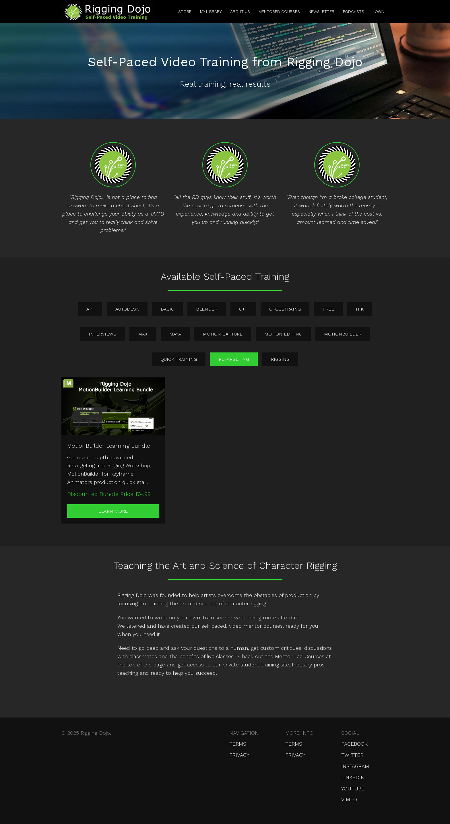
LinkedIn (352, 777)
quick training (178, 359)
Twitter (352, 755)
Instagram (355, 766)
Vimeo (349, 799)
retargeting (234, 359)
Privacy (239, 755)
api (90, 309)
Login (378, 11)
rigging (280, 359)
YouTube (352, 789)
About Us (240, 11)
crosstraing (285, 309)
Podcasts (353, 11)
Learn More (113, 511)
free (328, 309)
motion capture (223, 334)
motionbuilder (342, 334)
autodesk (127, 309)
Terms (237, 744)
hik (360, 309)
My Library (211, 11)
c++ (243, 309)
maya (175, 334)
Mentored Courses (279, 11)
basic (167, 309)
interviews (102, 334)
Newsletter (321, 11)
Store (184, 11)
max (143, 334)
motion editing (283, 334)
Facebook (354, 744)
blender (206, 309)
